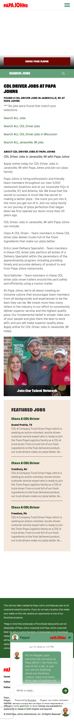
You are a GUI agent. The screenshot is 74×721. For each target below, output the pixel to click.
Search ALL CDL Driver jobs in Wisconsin (30, 134)
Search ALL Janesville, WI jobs (24, 142)
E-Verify (15, 706)
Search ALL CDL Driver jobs (22, 126)
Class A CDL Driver (25, 419)
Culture (8, 682)
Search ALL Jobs (15, 118)
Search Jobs (19, 73)
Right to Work (31, 706)
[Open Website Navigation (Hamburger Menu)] (66, 9)
